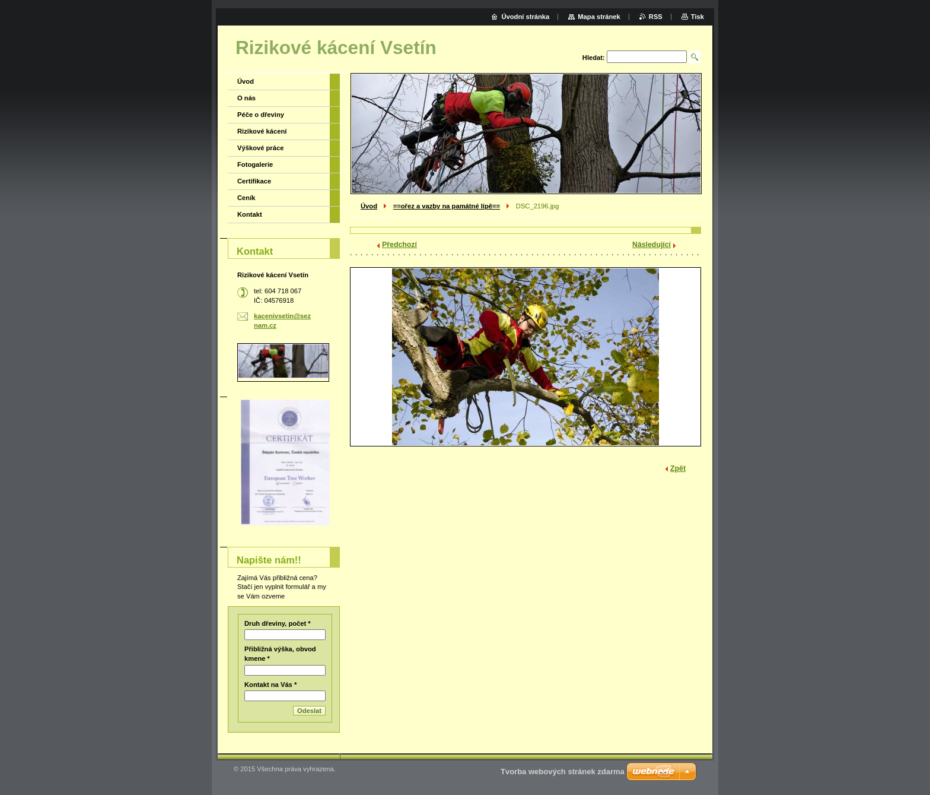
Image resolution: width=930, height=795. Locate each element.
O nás (246, 98)
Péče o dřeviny (260, 114)
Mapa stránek (599, 16)
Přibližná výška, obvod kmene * (280, 653)
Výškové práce (260, 147)
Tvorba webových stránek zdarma (563, 771)
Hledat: (593, 57)
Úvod (369, 206)
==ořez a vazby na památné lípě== (446, 206)
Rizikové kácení (261, 131)
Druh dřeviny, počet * (277, 623)
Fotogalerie (255, 164)
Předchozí (399, 244)
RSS (656, 16)
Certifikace (254, 181)
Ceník (246, 197)
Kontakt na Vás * (270, 684)
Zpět (678, 468)
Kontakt (249, 214)
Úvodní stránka (525, 16)
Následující (651, 244)
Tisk (697, 16)
